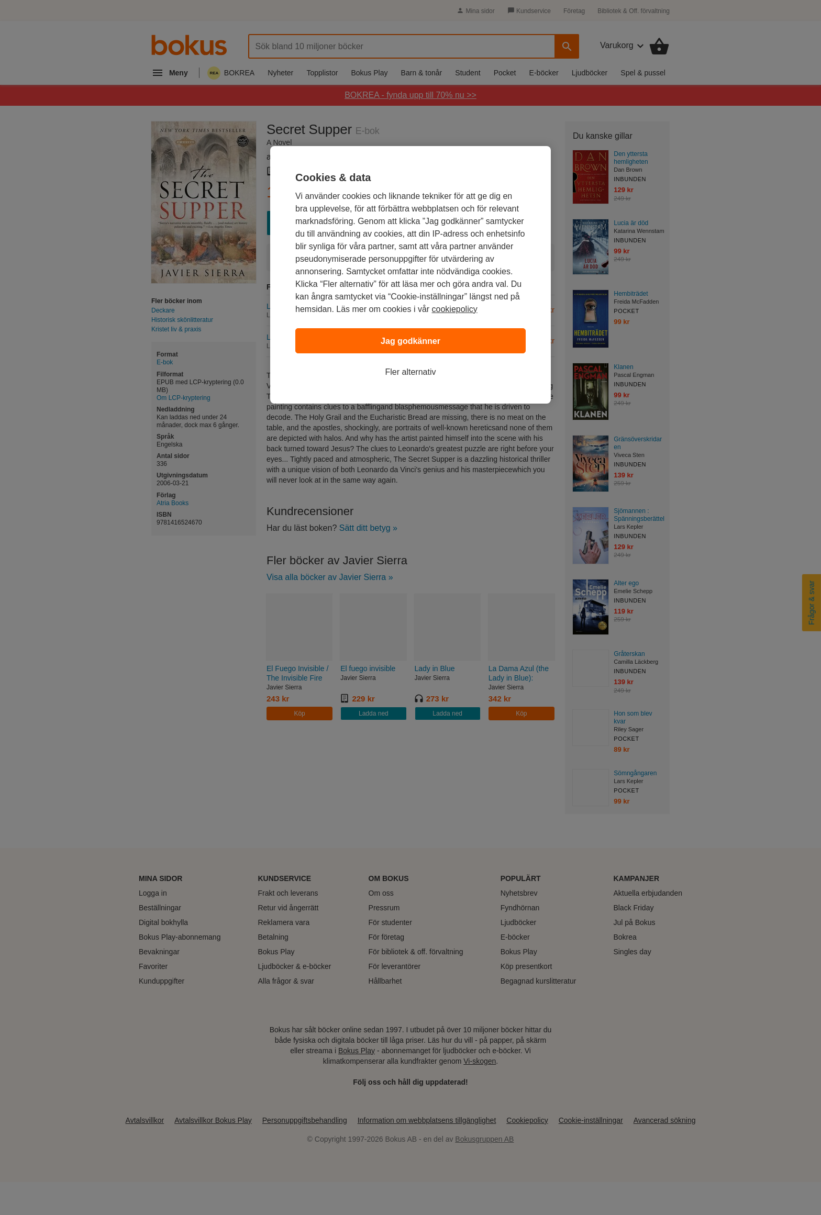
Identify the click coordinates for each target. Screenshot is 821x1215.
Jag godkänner (410, 341)
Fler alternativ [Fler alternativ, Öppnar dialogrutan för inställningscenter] (410, 371)
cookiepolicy (455, 309)
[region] (410, 275)
